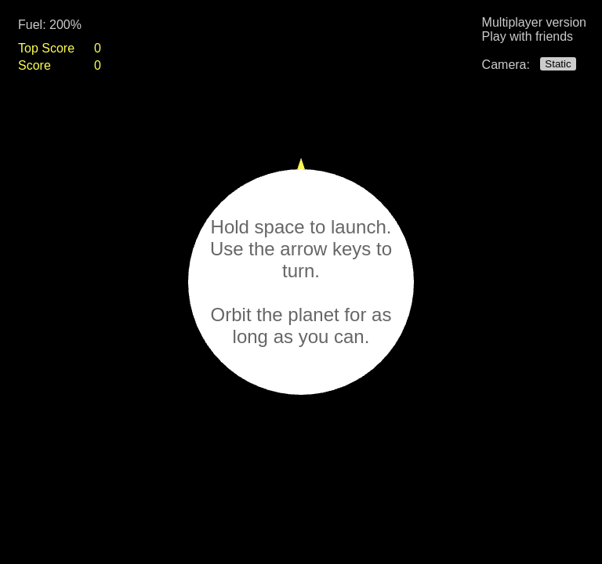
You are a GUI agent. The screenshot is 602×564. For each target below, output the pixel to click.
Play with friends (528, 36)
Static (558, 64)
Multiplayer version (534, 22)
